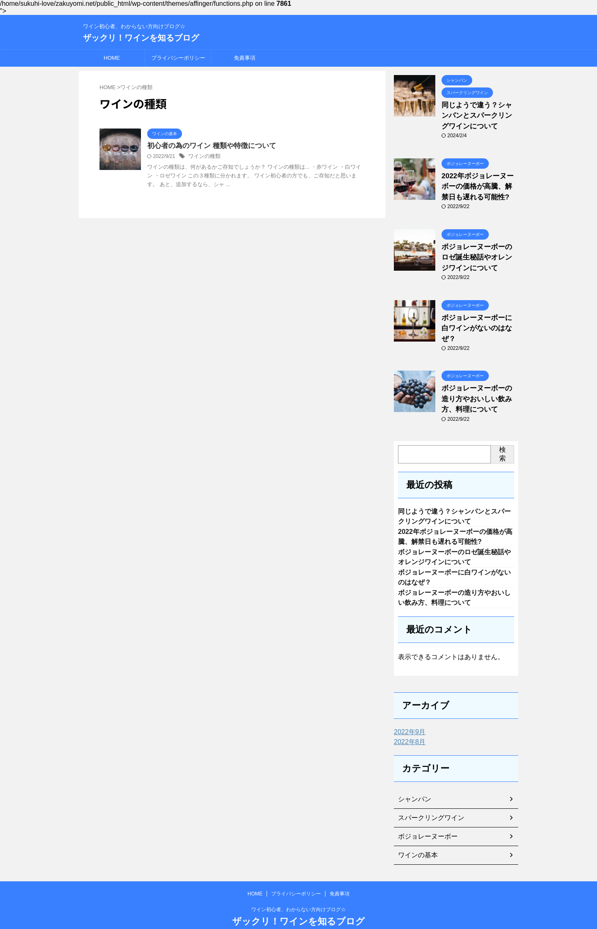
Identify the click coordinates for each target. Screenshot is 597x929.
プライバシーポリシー (178, 58)
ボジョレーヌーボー (424, 817)
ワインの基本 (415, 836)
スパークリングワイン (427, 799)
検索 (502, 426)
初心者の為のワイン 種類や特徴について (207, 146)
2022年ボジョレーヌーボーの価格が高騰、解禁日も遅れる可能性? (479, 181)
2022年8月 (408, 723)
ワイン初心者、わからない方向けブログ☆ (298, 890)
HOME (112, 58)
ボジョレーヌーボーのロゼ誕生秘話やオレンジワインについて (479, 248)
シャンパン (412, 780)
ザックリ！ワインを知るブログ (141, 37)
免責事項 (244, 58)
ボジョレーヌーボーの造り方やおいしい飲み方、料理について (479, 373)
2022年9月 (408, 713)
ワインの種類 (203, 157)
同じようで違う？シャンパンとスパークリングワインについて (479, 113)
